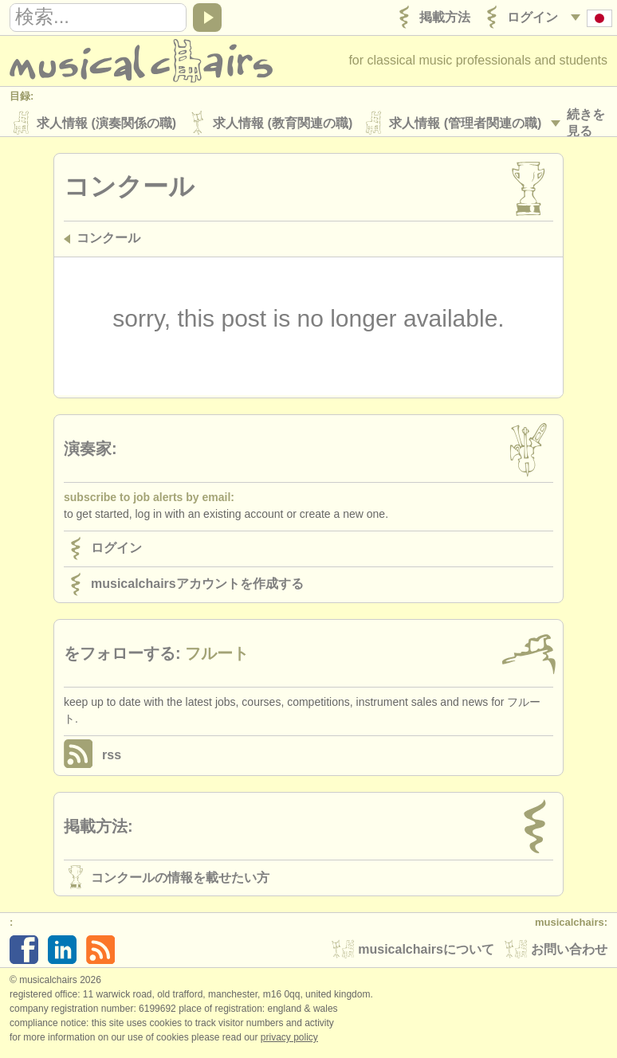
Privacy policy (289, 1041)
